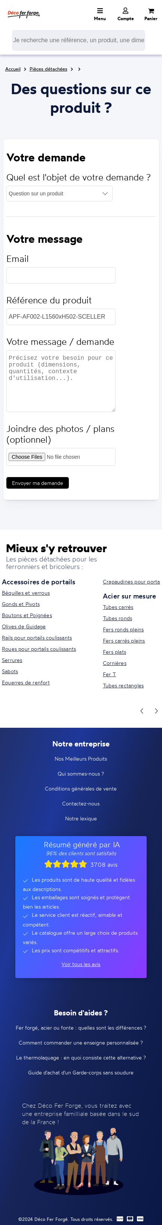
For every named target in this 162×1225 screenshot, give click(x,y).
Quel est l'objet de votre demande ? (78, 177)
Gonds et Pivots (21, 604)
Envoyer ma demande (37, 483)
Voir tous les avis (80, 964)
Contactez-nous (81, 803)
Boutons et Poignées (27, 615)
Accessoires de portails (39, 582)
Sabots (10, 671)
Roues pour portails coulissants (39, 649)
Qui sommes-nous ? (81, 773)
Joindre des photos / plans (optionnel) (60, 434)
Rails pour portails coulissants (37, 637)
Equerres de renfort (26, 682)
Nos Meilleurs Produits (81, 758)
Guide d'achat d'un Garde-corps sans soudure (81, 1072)
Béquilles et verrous (26, 593)
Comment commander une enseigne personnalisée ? (81, 1042)
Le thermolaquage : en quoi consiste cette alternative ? (81, 1057)
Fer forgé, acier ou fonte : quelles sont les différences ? (81, 1027)
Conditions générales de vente (81, 788)
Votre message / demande (60, 341)
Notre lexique (81, 818)
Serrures (12, 660)
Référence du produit (49, 300)
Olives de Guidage (24, 626)
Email (17, 258)
